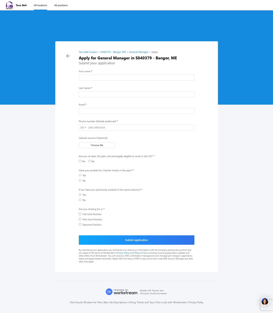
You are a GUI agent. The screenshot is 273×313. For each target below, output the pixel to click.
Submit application (136, 240)
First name (84, 71)
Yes (82, 161)
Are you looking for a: (91, 209)
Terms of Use (141, 252)
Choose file (97, 145)
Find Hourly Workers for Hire (86, 302)
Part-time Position (90, 219)
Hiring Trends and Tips (141, 302)
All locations (40, 5)
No (91, 161)
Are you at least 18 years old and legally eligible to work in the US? (116, 156)
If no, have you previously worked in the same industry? (110, 189)
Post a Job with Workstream (171, 302)
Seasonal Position (90, 224)
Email (82, 104)
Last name (84, 88)
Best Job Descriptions (115, 302)
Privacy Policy (123, 252)
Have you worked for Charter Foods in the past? (105, 170)
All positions (61, 5)
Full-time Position (90, 214)
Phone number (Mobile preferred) (97, 121)
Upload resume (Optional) (93, 138)
